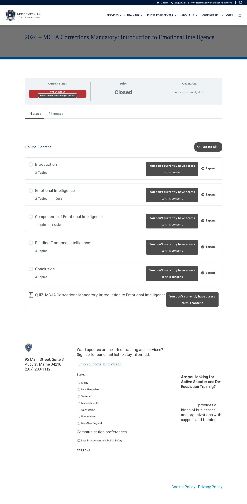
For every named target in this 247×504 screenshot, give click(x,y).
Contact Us (210, 15)
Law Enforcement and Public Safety (101, 440)
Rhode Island (88, 416)
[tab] (35, 113)
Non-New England (91, 423)
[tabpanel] (123, 127)
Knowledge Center (160, 15)
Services (113, 15)
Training (133, 15)
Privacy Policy (210, 487)
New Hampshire (90, 389)
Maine (84, 382)
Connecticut (88, 409)
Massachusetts (90, 403)
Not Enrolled (57, 92)
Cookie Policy (183, 487)
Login (229, 15)
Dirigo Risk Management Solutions (192, 400)
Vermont (86, 396)
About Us (187, 15)
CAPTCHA (83, 450)
